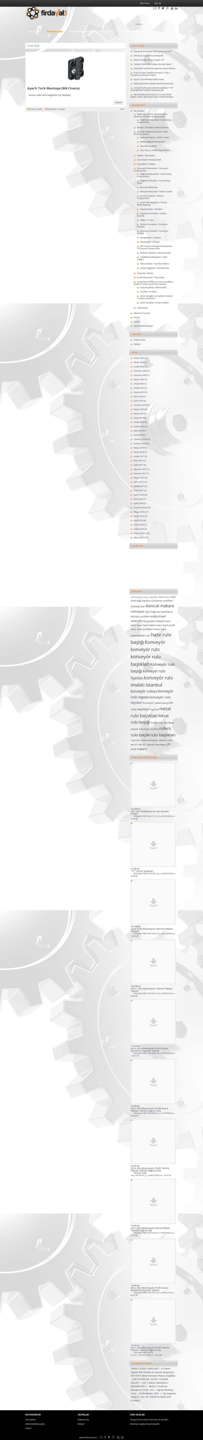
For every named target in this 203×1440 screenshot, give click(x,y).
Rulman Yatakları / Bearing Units (155, 252)
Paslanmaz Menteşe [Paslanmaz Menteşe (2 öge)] (162, 722)
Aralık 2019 (139, 387)
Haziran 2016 (140, 507)
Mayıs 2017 (139, 477)
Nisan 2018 (139, 452)
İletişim (137, 344)
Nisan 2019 (139, 413)
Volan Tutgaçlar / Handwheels (154, 268)
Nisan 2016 (139, 516)
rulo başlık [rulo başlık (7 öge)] (140, 735)
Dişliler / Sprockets (146, 155)
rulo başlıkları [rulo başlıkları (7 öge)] (163, 735)
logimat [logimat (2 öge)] (154, 709)
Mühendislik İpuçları (131, 31)
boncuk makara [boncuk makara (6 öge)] (160, 605)
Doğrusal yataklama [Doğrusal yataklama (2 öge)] (161, 611)
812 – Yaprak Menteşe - (162, 1389)
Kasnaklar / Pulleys (146, 164)
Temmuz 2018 (140, 439)
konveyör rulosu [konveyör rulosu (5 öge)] (144, 691)
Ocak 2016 (139, 524)
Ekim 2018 (138, 430)
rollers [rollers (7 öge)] (165, 728)
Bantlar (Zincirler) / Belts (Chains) (152, 127)
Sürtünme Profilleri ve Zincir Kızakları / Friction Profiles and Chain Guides (154, 282)
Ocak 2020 (139, 383)
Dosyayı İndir (153, 817)
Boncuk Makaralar (149, 187)
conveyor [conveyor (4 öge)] (138, 611)
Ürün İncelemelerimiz (81, 31)
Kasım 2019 (139, 392)
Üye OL (157, 3)
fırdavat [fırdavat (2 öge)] (160, 621)
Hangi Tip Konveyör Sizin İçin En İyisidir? (153, 51)
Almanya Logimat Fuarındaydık (148, 55)
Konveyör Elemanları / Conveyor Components (151, 169)
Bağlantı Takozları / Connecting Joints (153, 181)
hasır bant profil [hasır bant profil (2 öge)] (165, 625)
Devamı (118, 102)
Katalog (154, 31)
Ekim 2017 (138, 460)
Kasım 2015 (139, 533)
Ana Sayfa (34, 31)
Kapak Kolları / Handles (151, 209)
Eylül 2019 (138, 400)
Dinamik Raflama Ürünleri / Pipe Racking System (151, 132)
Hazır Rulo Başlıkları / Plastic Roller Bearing (152, 203)
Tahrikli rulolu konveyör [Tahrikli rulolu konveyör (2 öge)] (144, 740)
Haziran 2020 (140, 375)
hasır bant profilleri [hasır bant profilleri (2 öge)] (142, 629)
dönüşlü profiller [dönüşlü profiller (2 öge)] (140, 616)
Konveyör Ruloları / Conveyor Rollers (152, 232)
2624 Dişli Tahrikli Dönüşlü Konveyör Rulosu (154, 68)
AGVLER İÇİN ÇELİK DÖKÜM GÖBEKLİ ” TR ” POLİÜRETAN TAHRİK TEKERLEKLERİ (152, 89)
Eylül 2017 (138, 464)
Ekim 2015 (138, 537)
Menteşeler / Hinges (56, 109)
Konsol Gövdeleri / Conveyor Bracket (152, 225)
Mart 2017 (138, 481)
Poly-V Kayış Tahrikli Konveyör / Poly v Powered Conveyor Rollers (150, 73)
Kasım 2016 (139, 494)
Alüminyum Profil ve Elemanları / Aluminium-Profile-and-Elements (151, 115)
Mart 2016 (138, 520)
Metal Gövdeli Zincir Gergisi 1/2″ (149, 59)
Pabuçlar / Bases (145, 273)
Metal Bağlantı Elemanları (152, 141)
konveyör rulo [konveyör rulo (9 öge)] (145, 649)
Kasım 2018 (139, 426)
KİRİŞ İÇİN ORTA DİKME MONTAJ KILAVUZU (154, 83)
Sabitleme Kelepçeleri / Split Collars (152, 258)
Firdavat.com (55, 31)
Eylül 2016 (138, 503)
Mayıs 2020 (139, 379)
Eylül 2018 (138, 434)
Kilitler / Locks (146, 220)
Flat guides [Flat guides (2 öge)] (149, 621)
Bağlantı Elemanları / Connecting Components (154, 121)
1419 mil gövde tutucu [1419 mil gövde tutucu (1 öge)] (140, 597)
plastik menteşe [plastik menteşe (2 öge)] (140, 729)
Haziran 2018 (140, 443)
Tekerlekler (142, 307)
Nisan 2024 (139, 362)
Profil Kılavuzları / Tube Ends (150, 277)
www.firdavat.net (87, 1437)
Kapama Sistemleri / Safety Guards (151, 214)
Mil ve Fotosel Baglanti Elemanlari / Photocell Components (154, 247)
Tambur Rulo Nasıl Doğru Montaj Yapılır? (153, 64)
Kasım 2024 (139, 358)
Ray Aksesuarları (148, 145)
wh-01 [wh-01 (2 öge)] (142, 744)
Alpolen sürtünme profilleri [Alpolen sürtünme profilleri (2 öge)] (157, 600)
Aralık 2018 (139, 422)
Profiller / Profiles (148, 291)
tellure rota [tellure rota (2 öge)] (165, 740)
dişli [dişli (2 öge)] (147, 611)
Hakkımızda (139, 339)
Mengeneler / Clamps (150, 237)
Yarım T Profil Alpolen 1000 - (146, 1393)
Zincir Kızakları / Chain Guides (154, 302)
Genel (137, 317)
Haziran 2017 (140, 473)
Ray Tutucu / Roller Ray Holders (155, 150)
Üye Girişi (145, 3)
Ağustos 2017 (140, 469)
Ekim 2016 (138, 499)
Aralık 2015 (139, 528)
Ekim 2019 (138, 396)
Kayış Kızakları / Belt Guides (153, 287)
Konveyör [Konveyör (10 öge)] (155, 642)
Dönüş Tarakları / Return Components (150, 197)
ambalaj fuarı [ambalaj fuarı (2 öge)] (138, 606)
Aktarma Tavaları (142, 313)
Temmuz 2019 (140, 405)
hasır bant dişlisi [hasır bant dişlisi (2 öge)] (146, 625)
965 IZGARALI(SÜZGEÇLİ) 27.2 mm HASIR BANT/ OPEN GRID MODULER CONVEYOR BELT (152, 95)
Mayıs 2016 (139, 511)
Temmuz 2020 (140, 370)
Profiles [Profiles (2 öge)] (154, 729)
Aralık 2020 (139, 366)
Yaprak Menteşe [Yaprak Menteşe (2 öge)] (155, 744)
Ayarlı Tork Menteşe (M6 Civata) (53, 88)
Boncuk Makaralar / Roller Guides (156, 191)
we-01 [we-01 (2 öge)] (134, 744)
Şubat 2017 (139, 486)
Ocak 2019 (139, 417)
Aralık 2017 (139, 456)
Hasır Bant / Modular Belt (149, 159)
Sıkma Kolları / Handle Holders (154, 263)
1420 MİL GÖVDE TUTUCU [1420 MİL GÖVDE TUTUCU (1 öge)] (160, 597)
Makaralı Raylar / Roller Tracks (154, 137)
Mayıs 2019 (139, 409)
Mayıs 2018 (139, 447)
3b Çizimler (106, 31)
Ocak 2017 (139, 490)
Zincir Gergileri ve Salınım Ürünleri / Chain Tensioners (155, 297)
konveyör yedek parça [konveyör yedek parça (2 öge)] (156, 702)
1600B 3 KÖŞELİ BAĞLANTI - (146, 1368)
